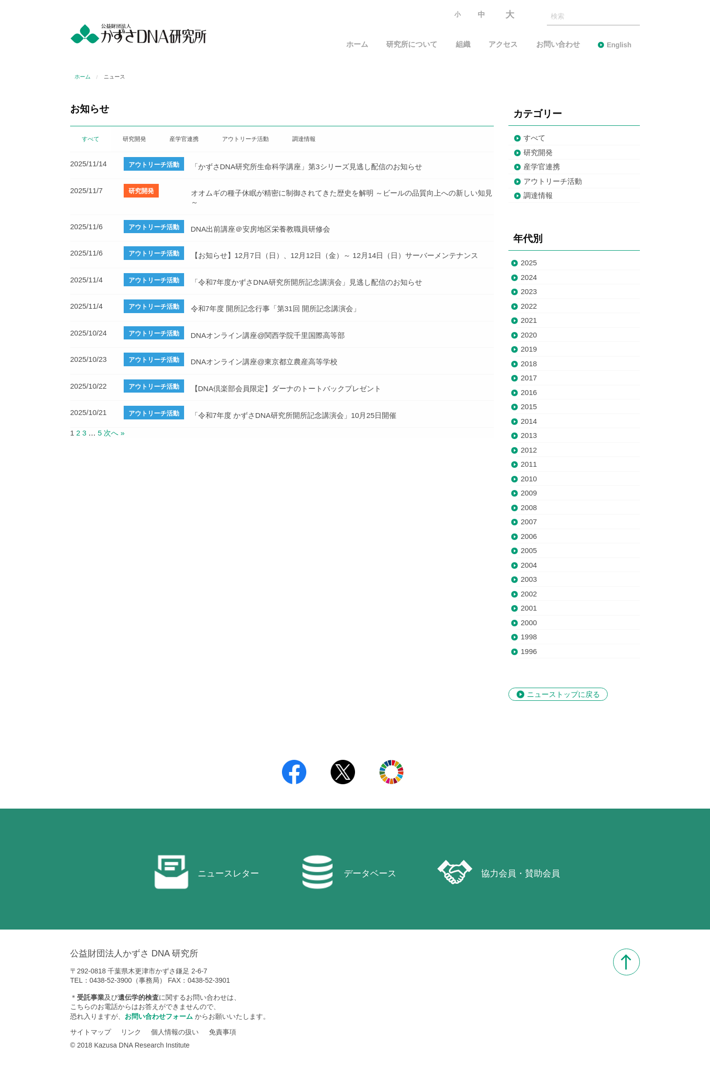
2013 (529, 435)
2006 (529, 536)
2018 (529, 363)
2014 (529, 421)
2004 (529, 565)
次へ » (114, 433)
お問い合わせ (558, 44)
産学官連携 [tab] (184, 139)
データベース (348, 872)
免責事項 (222, 1032)
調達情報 (538, 195)
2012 (529, 450)
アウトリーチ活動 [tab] (245, 139)
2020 (529, 335)
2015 (529, 406)
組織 (463, 44)
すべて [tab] (90, 139)
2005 (529, 550)
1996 (529, 651)
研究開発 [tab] (134, 139)
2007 (529, 521)
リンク (131, 1032)
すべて (534, 138)
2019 (529, 349)
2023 (529, 291)
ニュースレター (206, 872)
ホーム (357, 44)
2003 (529, 579)
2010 (529, 479)
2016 (529, 392)
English (619, 45)
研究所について (411, 44)
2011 (529, 464)
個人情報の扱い (175, 1032)
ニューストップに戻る (563, 694)
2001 (529, 608)
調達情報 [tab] (304, 139)
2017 (529, 378)
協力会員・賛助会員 (498, 872)
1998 (529, 637)
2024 (529, 277)
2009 (529, 493)
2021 (529, 320)
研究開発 (538, 152)
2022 (529, 306)
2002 (529, 594)
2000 (529, 622)
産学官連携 (541, 166)
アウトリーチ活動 (552, 181)
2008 (529, 507)
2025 (529, 262)
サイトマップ (90, 1032)
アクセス (503, 44)
